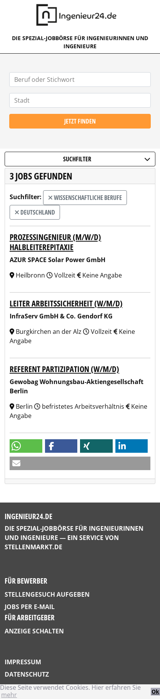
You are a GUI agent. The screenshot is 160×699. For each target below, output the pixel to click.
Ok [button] (155, 691)
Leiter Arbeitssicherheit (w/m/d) (66, 303)
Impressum (23, 662)
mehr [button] (9, 695)
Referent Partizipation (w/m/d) (64, 369)
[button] (26, 446)
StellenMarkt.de (33, 547)
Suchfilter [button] (107, 159)
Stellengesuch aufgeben (47, 594)
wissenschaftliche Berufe (85, 197)
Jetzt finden (80, 121)
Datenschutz (27, 674)
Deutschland (35, 212)
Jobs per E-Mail (30, 607)
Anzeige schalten (34, 631)
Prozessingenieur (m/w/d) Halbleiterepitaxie (55, 242)
